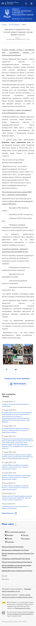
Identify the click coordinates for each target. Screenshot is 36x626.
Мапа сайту (5, 579)
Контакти (4, 576)
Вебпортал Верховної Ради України (12, 547)
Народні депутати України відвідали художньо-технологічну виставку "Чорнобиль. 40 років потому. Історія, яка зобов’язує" (17, 498)
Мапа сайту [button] (8, 524)
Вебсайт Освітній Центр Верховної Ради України (17, 562)
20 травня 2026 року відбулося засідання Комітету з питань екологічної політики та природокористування (15, 430)
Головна (4, 24)
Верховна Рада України (22, 19)
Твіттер (24, 535)
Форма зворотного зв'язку (22, 608)
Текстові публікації (14, 24)
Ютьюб (8, 538)
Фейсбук (9, 535)
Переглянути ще (8, 513)
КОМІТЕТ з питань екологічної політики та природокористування (22, 12)
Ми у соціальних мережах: (15, 532)
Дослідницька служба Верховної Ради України (16, 559)
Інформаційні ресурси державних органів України (17, 571)
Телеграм (9, 542)
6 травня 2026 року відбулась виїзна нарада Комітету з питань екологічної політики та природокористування (16, 477)
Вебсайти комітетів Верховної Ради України (15, 550)
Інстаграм (25, 538)
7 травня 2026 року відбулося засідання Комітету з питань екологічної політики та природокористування (15, 467)
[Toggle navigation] (2, 3)
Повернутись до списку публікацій (16, 378)
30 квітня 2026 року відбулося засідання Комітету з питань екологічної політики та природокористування (15, 487)
